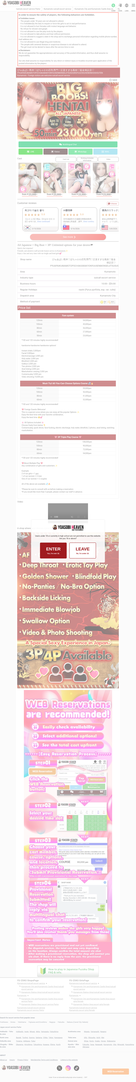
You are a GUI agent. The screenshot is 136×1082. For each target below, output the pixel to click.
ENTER (53, 550)
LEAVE (83, 550)
